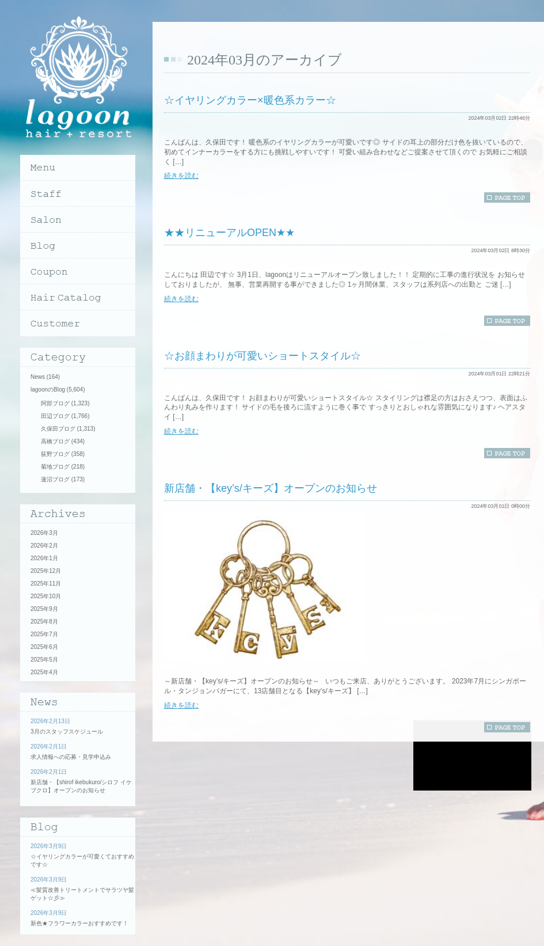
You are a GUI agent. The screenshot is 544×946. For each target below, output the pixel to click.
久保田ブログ (58, 428)
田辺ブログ (55, 416)
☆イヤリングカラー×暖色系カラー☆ (250, 100)
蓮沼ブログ (55, 479)
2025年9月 (44, 609)
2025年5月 (44, 659)
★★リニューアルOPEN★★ (229, 232)
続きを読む (181, 176)
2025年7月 (44, 634)
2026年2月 (44, 545)
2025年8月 (44, 621)
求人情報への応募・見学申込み (71, 757)
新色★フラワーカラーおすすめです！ (79, 923)
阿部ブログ (55, 403)
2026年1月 (44, 558)
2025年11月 (46, 583)
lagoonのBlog (48, 389)
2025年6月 (44, 647)
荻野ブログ (55, 454)
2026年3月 (44, 533)
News (38, 377)
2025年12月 (46, 571)
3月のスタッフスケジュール (67, 731)
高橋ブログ (55, 441)
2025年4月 (44, 672)
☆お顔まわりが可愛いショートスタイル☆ (262, 356)
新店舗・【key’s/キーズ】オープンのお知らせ (270, 488)
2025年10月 (46, 596)
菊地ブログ (55, 466)
